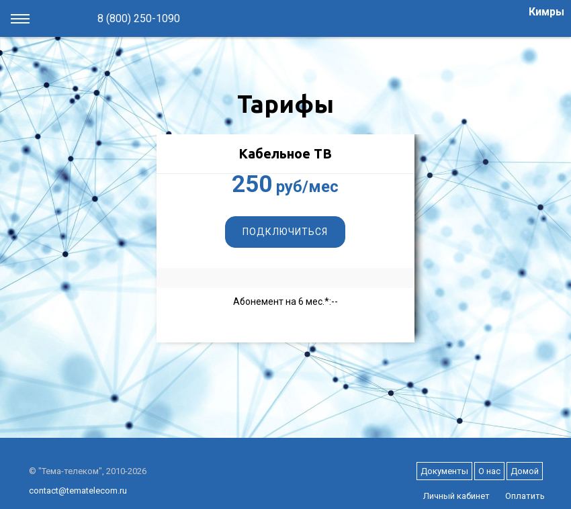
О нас (489, 471)
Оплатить (525, 496)
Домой (525, 471)
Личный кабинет (456, 496)
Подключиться (285, 231)
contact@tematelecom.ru (78, 490)
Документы (444, 471)
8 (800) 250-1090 (138, 18)
